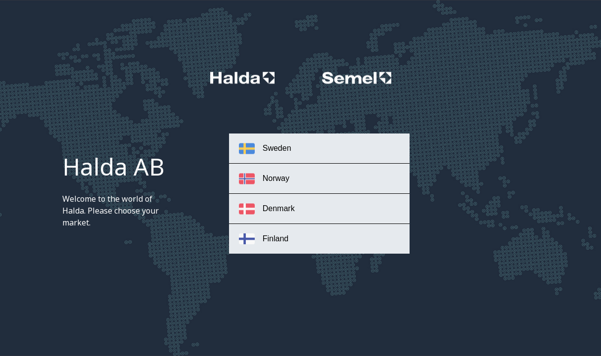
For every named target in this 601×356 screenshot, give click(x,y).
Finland (263, 238)
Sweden (265, 148)
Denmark (267, 209)
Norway (264, 178)
